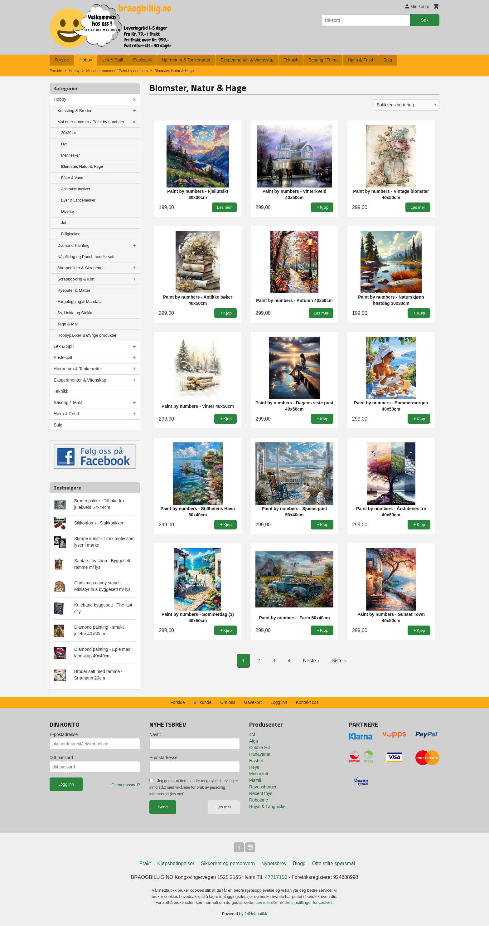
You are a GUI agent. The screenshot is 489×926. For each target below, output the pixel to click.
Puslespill (142, 59)
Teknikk (290, 59)
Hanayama (259, 754)
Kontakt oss (307, 702)
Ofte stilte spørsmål (333, 863)
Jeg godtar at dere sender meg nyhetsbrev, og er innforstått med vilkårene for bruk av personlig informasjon (193, 787)
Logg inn (278, 702)
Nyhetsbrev (274, 863)
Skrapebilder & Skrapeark (80, 268)
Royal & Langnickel (268, 806)
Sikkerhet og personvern (228, 863)
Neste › (311, 660)
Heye (254, 767)
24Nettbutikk (255, 913)
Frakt (145, 863)
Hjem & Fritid (360, 59)
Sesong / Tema (322, 59)
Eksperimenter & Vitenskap (247, 59)
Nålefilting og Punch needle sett (85, 256)
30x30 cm (69, 133)
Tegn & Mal (67, 324)
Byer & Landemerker (78, 200)
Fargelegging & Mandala (79, 301)
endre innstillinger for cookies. (307, 902)
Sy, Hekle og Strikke (75, 312)
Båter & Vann (72, 178)
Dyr (64, 144)
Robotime (258, 799)
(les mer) (177, 794)
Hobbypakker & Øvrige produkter (86, 335)
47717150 (276, 877)
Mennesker (70, 155)
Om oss (227, 702)
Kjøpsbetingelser (175, 863)
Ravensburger (263, 786)
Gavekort (253, 702)
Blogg (299, 863)
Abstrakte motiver (75, 189)
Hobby (86, 59)
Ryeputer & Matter (73, 290)
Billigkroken (70, 234)
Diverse (67, 211)
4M (252, 734)
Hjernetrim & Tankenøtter (186, 59)
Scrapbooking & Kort (75, 279)
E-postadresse (64, 734)
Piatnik (255, 780)
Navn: (155, 734)
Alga (253, 740)
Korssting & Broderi (74, 110)
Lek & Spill (112, 59)
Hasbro (256, 760)
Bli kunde (203, 702)
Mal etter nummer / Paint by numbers (90, 121)
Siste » (339, 660)
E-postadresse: (164, 757)
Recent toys (260, 793)
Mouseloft (258, 773)
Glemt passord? (125, 784)
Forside (62, 59)
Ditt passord (61, 757)
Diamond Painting (73, 245)
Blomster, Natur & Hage (82, 166)
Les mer (223, 807)
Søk (424, 19)
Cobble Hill (259, 747)
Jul (63, 223)
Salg (387, 59)
